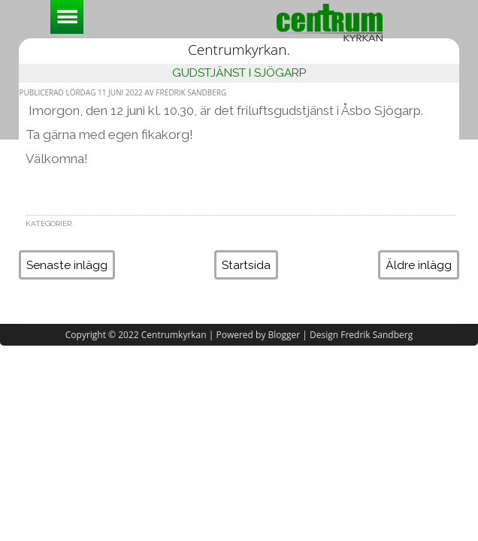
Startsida (246, 265)
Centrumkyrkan (174, 334)
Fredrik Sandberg (376, 334)
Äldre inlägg (419, 265)
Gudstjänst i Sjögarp (239, 72)
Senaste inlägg (66, 265)
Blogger (284, 334)
